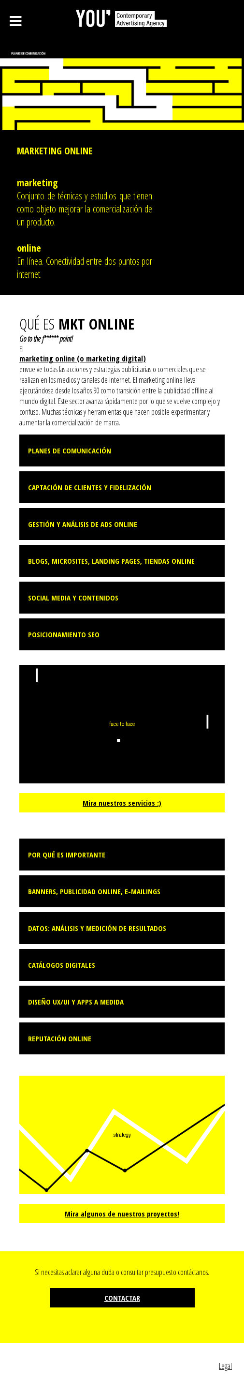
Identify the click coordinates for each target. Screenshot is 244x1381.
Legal (225, 1366)
